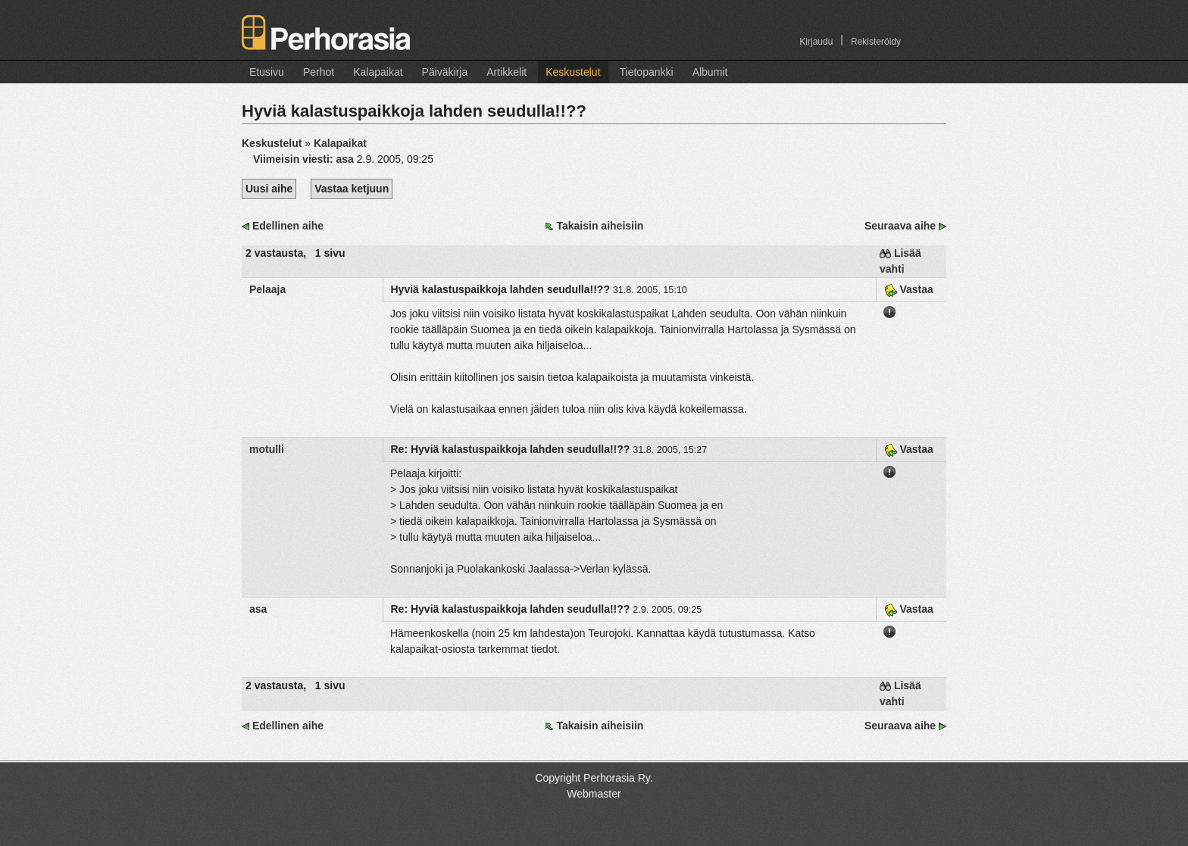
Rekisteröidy (876, 41)
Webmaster (594, 794)
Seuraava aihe (900, 226)
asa (344, 159)
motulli (266, 449)
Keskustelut (573, 72)
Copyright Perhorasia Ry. (593, 778)
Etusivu (266, 72)
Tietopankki (647, 72)
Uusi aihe (268, 189)
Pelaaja (267, 289)
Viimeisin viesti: (294, 159)
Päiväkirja (445, 72)
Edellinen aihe (288, 226)
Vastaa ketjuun (351, 189)
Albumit (710, 72)
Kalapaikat (377, 72)
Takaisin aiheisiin (599, 226)
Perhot (318, 72)
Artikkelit (506, 72)
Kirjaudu (816, 41)
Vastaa (908, 289)
